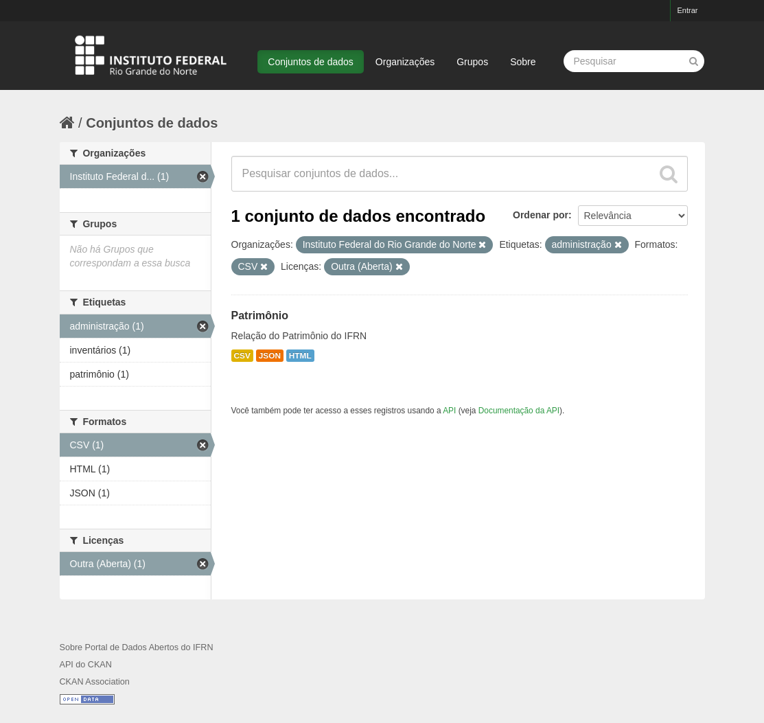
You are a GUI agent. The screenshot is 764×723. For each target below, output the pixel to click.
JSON (270, 355)
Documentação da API (518, 410)
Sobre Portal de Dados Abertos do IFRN (136, 647)
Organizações (405, 61)
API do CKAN (86, 664)
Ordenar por (540, 214)
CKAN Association (95, 682)
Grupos (472, 61)
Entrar (688, 10)
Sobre (522, 61)
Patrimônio (260, 315)
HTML (300, 355)
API (449, 410)
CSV (242, 355)
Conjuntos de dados (311, 61)
